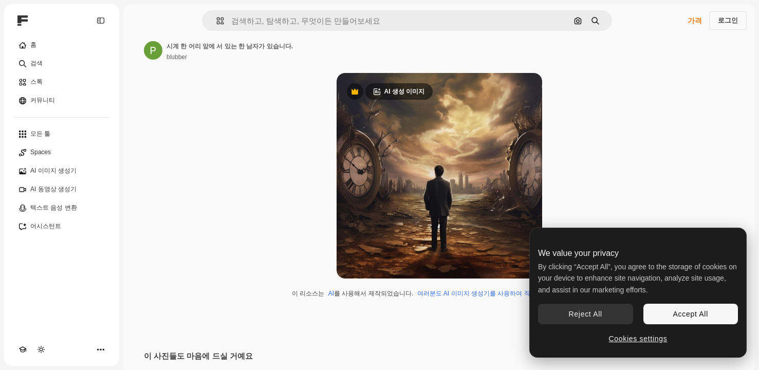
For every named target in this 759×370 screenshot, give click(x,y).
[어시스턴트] (61, 226)
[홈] (61, 45)
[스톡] (61, 82)
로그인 (728, 20)
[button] (216, 21)
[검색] (61, 63)
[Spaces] (61, 152)
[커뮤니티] (61, 100)
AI (331, 293)
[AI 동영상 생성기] (61, 189)
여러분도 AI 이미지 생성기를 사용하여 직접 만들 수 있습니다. (501, 293)
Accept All (690, 314)
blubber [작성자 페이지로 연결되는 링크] (176, 57)
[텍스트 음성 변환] (61, 208)
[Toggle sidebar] (100, 20)
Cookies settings (638, 339)
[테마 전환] (41, 349)
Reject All (585, 314)
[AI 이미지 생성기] (61, 171)
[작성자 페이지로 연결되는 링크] (153, 50)
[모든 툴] (61, 134)
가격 (695, 20)
